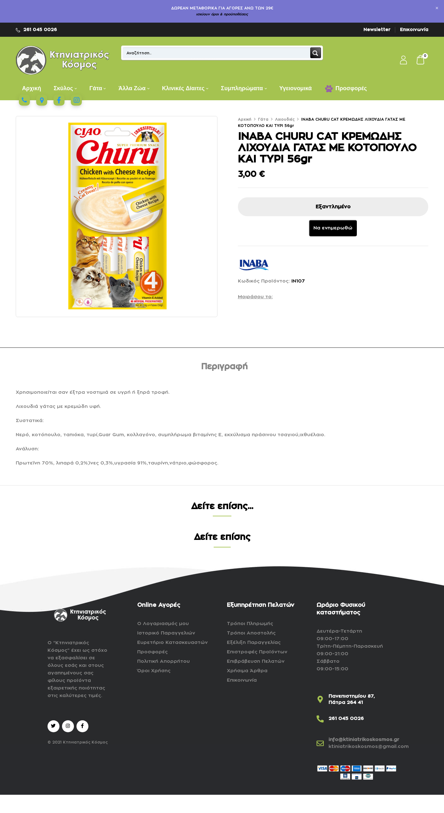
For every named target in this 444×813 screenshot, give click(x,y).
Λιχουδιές (285, 119)
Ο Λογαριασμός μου (163, 623)
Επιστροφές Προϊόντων (257, 652)
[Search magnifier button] (315, 52)
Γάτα (263, 119)
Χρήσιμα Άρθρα (247, 670)
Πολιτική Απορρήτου (163, 661)
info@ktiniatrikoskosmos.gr (364, 739)
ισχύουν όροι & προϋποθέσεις (222, 14)
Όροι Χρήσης (154, 670)
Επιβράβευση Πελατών (255, 661)
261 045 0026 (40, 29)
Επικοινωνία (414, 29)
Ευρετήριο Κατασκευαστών (172, 642)
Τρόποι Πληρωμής (250, 623)
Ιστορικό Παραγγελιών (166, 633)
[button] (421, 60)
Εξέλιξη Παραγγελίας (254, 642)
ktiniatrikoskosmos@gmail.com (369, 746)
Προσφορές (152, 652)
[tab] (224, 367)
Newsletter (377, 29)
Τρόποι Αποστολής (251, 633)
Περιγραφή (224, 367)
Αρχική (244, 119)
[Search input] (216, 52)
